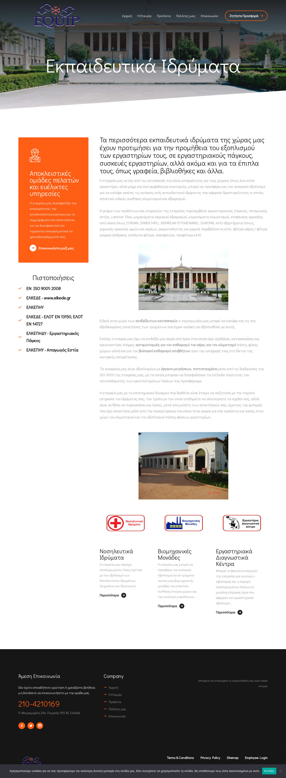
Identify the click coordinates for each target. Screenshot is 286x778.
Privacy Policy (210, 757)
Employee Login (256, 757)
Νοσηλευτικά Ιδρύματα (116, 554)
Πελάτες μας (186, 15)
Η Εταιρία (144, 15)
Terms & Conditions (180, 757)
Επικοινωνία (209, 15)
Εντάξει (269, 771)
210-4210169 (39, 703)
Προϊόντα (164, 15)
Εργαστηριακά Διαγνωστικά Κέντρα (234, 557)
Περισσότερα (113, 595)
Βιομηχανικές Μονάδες (174, 554)
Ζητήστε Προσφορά (246, 15)
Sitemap (232, 757)
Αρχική (127, 15)
